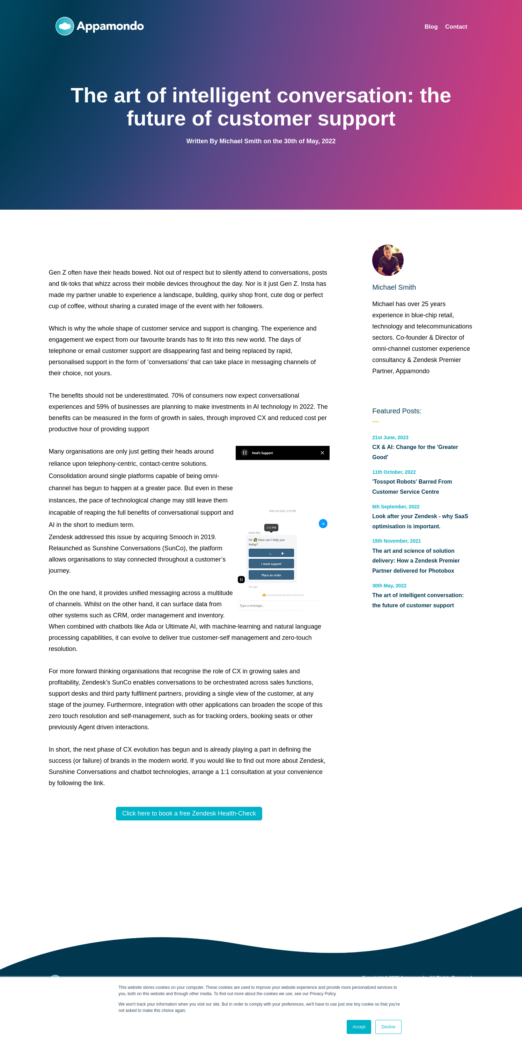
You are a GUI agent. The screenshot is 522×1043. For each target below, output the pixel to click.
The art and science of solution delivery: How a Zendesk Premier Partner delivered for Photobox (416, 561)
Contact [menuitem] (456, 26)
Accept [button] (359, 1026)
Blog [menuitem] (431, 26)
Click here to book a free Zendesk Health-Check (189, 813)
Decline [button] (388, 1026)
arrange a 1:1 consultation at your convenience (257, 771)
